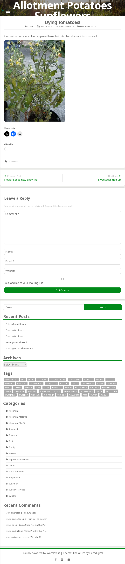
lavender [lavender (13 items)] (111, 383)
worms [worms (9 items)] (104, 395)
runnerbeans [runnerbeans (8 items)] (108, 387)
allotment (13, 410)
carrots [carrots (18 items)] (88, 379)
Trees (12, 465)
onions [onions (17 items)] (17, 387)
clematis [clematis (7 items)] (9, 383)
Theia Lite (79, 553)
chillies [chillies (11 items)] (110, 379)
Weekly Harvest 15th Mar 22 (27, 537)
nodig (12, 447)
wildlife (12, 495)
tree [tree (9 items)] (85, 395)
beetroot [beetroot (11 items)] (42, 379)
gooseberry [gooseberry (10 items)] (88, 383)
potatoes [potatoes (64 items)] (57, 387)
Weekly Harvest (17, 489)
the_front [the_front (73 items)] (49, 395)
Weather (13, 483)
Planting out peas (14, 336)
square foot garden (19, 459)
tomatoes (14, 161)
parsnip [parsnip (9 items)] (28, 387)
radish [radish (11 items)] (68, 387)
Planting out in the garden (19, 348)
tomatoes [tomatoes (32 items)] (74, 395)
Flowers (13, 435)
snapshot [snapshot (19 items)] (19, 391)
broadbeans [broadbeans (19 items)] (75, 379)
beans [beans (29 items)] (31, 379)
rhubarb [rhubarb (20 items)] (94, 387)
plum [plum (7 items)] (46, 387)
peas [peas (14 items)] (38, 387)
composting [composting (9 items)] (36, 383)
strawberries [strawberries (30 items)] (70, 391)
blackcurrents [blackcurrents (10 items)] (57, 379)
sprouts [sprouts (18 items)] (32, 391)
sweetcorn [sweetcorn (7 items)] (111, 391)
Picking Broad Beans (16, 323)
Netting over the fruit (17, 342)
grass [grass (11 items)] (100, 383)
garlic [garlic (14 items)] (75, 383)
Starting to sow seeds (25, 512)
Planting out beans (15, 330)
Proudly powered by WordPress (41, 553)
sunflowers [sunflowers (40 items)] (87, 391)
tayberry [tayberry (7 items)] (23, 395)
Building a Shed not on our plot (30, 524)
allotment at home (18, 416)
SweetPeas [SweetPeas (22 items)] (10, 395)
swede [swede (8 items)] (99, 391)
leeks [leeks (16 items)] (7, 387)
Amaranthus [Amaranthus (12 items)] (11, 379)
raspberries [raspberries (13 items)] (81, 387)
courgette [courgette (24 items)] (51, 383)
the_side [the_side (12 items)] (61, 395)
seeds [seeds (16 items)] (8, 391)
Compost (13, 429)
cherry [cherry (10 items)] (99, 379)
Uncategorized (88, 26)
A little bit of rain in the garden (31, 518)
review (12, 453)
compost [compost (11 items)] (21, 383)
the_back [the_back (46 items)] (35, 395)
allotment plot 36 (17, 422)
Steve (30, 26)
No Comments (66, 26)
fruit (11, 441)
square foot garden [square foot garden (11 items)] (50, 391)
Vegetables (14, 477)
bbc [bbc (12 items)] (23, 379)
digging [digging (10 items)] (64, 383)
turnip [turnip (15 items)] (93, 395)
